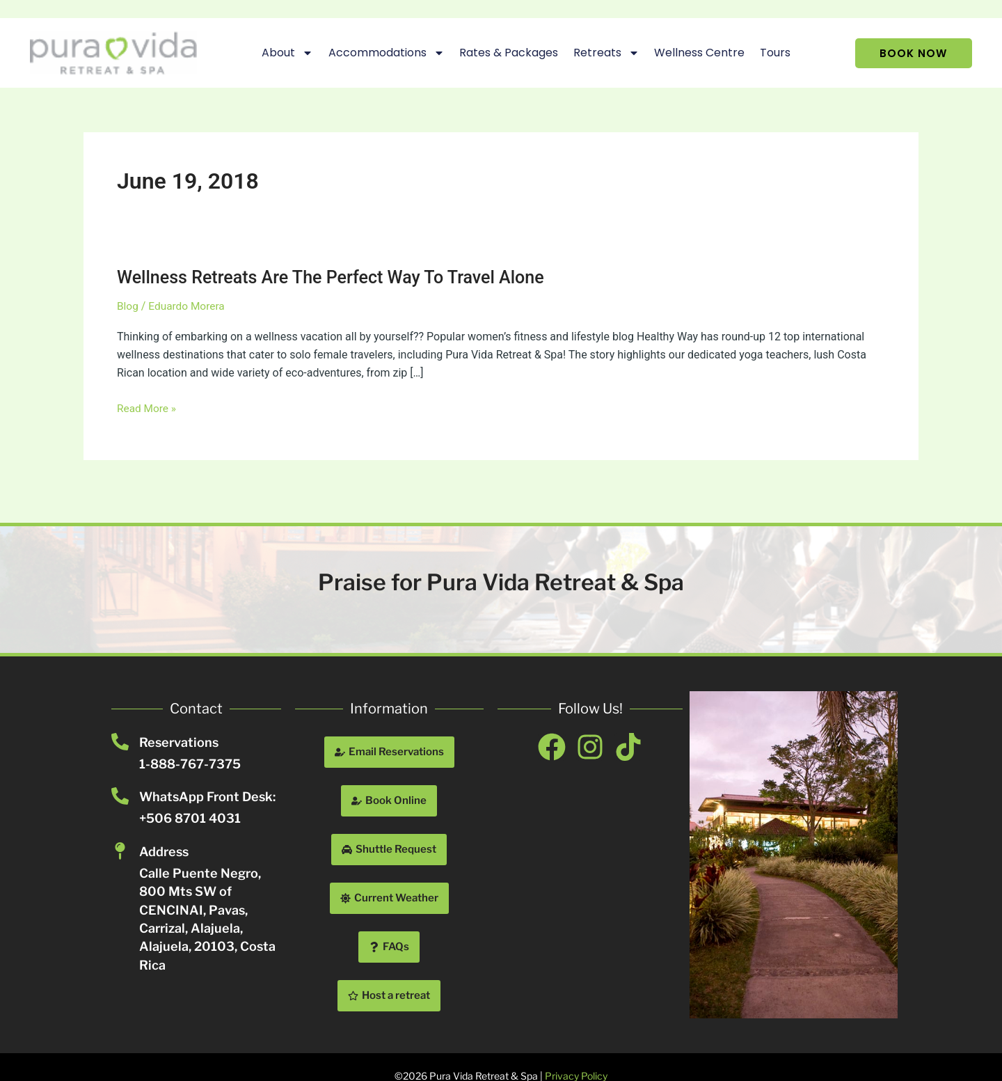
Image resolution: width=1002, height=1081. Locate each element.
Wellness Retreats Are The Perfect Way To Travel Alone (338, 277)
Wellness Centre (692, 53)
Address (164, 851)
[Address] (120, 851)
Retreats (599, 53)
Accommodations (379, 53)
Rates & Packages (501, 53)
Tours (768, 53)
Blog (128, 306)
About (280, 53)
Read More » (147, 409)
